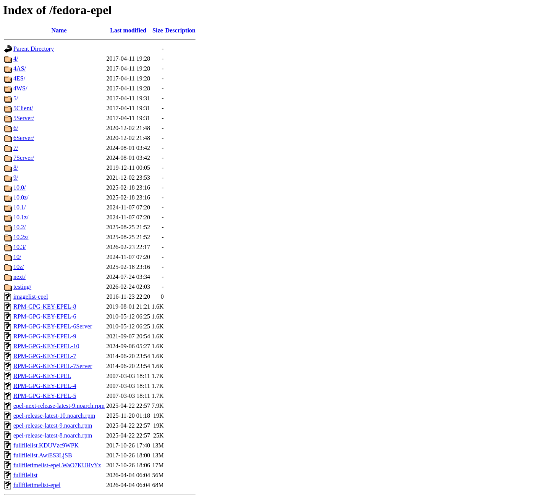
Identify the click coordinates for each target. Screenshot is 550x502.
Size (157, 30)
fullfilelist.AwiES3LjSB (42, 455)
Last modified (128, 30)
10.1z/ (21, 217)
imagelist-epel (30, 296)
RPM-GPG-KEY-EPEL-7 (44, 356)
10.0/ (19, 187)
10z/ (18, 267)
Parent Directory (33, 48)
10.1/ (19, 207)
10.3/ (19, 247)
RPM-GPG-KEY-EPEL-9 (44, 336)
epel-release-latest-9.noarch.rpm (52, 425)
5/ (15, 98)
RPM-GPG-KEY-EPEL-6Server (52, 326)
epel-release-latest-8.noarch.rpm (52, 435)
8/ (15, 167)
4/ (15, 58)
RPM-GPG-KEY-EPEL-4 (44, 386)
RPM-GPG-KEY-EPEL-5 (44, 396)
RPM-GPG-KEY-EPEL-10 (46, 346)
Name (59, 30)
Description (180, 30)
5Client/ (23, 108)
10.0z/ (21, 197)
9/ (15, 177)
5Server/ (23, 118)
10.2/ (19, 227)
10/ (17, 257)
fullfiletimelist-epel (37, 485)
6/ (15, 128)
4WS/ (20, 88)
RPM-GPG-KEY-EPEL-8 (44, 306)
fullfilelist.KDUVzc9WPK (46, 445)
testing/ (22, 286)
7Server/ (23, 157)
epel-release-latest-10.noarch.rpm (54, 415)
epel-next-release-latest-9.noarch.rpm (59, 405)
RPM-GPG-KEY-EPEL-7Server (52, 366)
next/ (19, 277)
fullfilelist (25, 475)
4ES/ (19, 78)
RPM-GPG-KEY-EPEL (42, 376)
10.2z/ (21, 237)
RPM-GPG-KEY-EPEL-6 (44, 316)
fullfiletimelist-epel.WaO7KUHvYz (57, 465)
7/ (15, 148)
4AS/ (19, 68)
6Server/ (23, 138)
